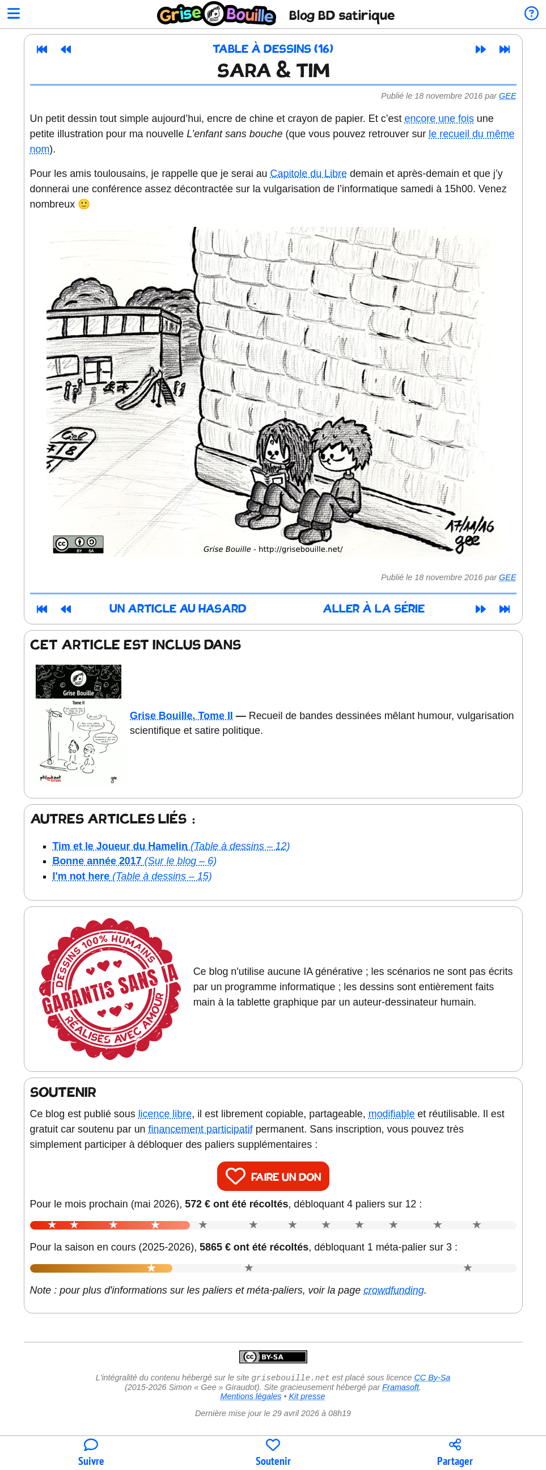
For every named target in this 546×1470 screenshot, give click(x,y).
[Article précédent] (66, 49)
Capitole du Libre (308, 173)
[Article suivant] (481, 49)
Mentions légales (250, 1397)
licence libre (165, 1114)
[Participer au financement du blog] (273, 1453)
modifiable (392, 1114)
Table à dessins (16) (273, 49)
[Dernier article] (505, 49)
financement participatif (201, 1129)
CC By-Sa (432, 1378)
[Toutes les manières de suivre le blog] (91, 1453)
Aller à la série (374, 609)
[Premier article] (42, 49)
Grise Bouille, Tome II (181, 715)
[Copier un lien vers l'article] (455, 1453)
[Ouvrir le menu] (13, 14)
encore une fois (438, 118)
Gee (507, 95)
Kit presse (307, 1397)
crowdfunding (393, 1290)
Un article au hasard (178, 609)
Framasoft (400, 1388)
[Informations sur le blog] (531, 14)
